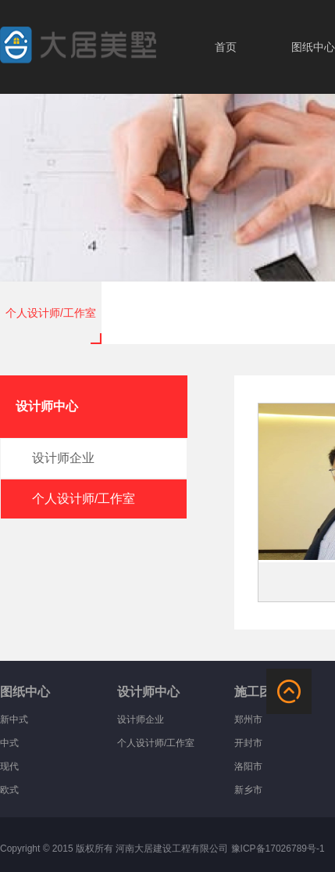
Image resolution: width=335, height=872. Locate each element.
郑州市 (248, 719)
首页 (226, 47)
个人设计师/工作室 (50, 313)
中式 (9, 742)
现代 (9, 766)
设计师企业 (140, 719)
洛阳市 (248, 766)
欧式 (9, 789)
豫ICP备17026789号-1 (278, 848)
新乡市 (248, 789)
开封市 (248, 742)
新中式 (14, 719)
